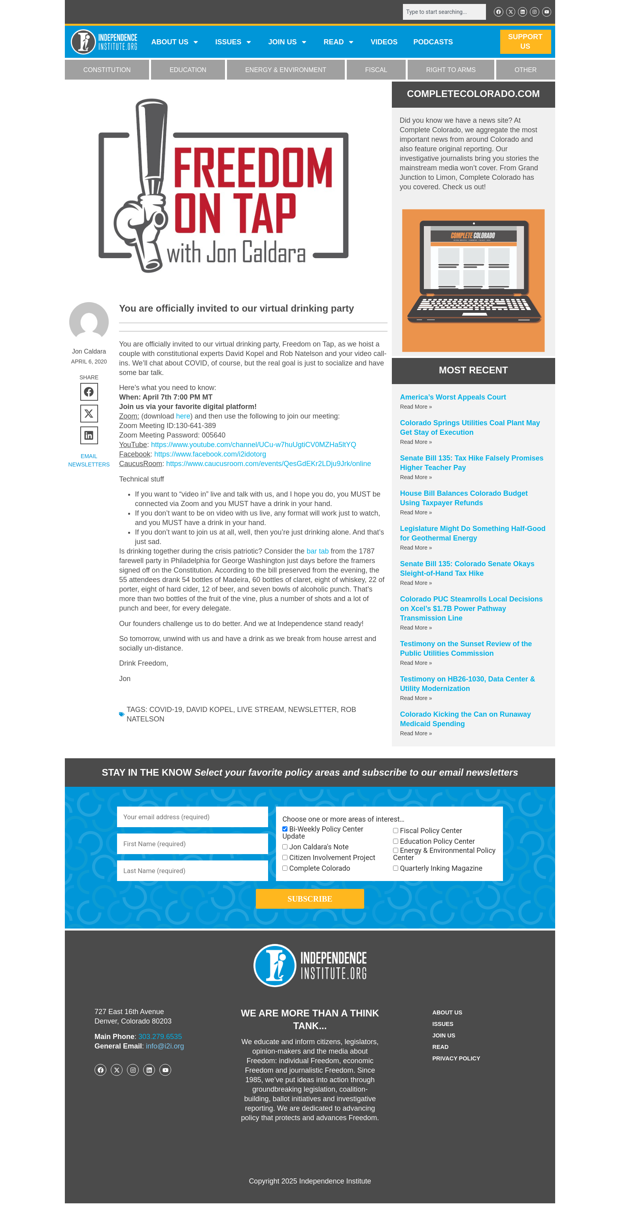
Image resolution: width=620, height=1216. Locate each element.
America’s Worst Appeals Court (453, 398)
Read (439, 1059)
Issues (233, 42)
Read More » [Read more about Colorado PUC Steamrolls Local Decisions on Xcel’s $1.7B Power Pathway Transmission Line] (416, 628)
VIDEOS (383, 43)
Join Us (442, 1048)
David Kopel (209, 710)
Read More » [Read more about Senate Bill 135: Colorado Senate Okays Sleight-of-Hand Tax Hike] (416, 583)
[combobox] (439, 12)
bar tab (317, 551)
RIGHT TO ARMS (451, 70)
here (183, 416)
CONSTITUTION (107, 70)
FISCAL (376, 70)
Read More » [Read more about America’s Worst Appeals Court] (416, 407)
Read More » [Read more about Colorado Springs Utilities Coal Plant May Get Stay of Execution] (416, 443)
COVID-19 (165, 710)
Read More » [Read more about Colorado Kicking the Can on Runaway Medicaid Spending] (416, 734)
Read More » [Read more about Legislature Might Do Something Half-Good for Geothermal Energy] (416, 548)
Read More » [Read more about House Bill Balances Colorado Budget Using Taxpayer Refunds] (416, 513)
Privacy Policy (456, 1071)
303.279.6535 (160, 1049)
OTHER (525, 70)
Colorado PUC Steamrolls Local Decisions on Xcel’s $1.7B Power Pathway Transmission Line (471, 609)
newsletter (312, 710)
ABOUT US (175, 42)
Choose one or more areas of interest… (343, 820)
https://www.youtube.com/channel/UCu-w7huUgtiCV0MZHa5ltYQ (253, 445)
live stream (260, 710)
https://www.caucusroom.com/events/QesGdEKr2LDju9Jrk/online (268, 464)
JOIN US (288, 42)
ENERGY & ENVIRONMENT (285, 70)
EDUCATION (188, 70)
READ (339, 42)
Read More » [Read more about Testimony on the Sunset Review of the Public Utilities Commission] (416, 663)
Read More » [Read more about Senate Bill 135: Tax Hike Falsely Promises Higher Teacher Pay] (416, 478)
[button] (89, 391)
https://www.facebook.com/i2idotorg (210, 454)
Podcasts (433, 43)
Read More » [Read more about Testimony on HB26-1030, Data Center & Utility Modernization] (416, 699)
